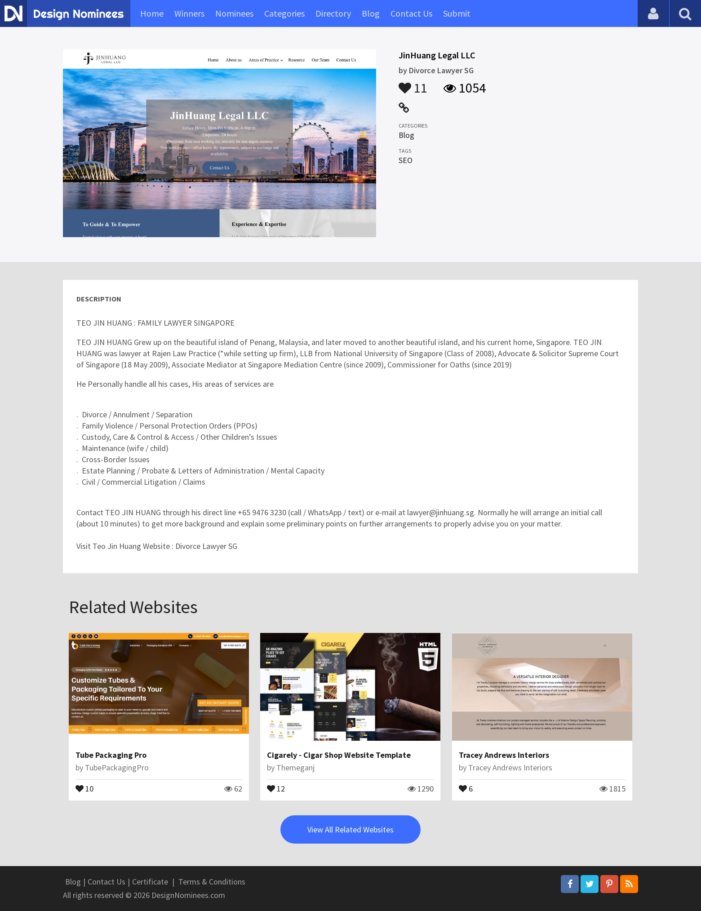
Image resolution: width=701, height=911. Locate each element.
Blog (371, 13)
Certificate (150, 881)
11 (413, 83)
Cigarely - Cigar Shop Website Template (339, 755)
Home (152, 13)
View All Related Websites (350, 829)
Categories (284, 13)
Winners (189, 13)
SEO (406, 160)
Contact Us (411, 13)
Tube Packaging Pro (110, 755)
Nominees (234, 13)
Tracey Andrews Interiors (504, 755)
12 (276, 787)
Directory (333, 13)
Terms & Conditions (211, 881)
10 (84, 787)
